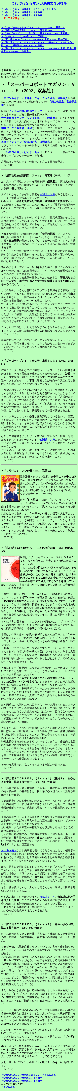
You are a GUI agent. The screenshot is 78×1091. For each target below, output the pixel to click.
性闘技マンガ (47, 194)
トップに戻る (8, 1087)
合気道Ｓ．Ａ (47, 896)
